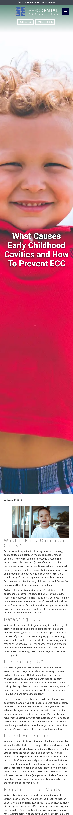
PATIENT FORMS (45, 22)
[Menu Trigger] (65, 11)
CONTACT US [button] (25, 22)
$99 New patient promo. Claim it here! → (36, 2)
